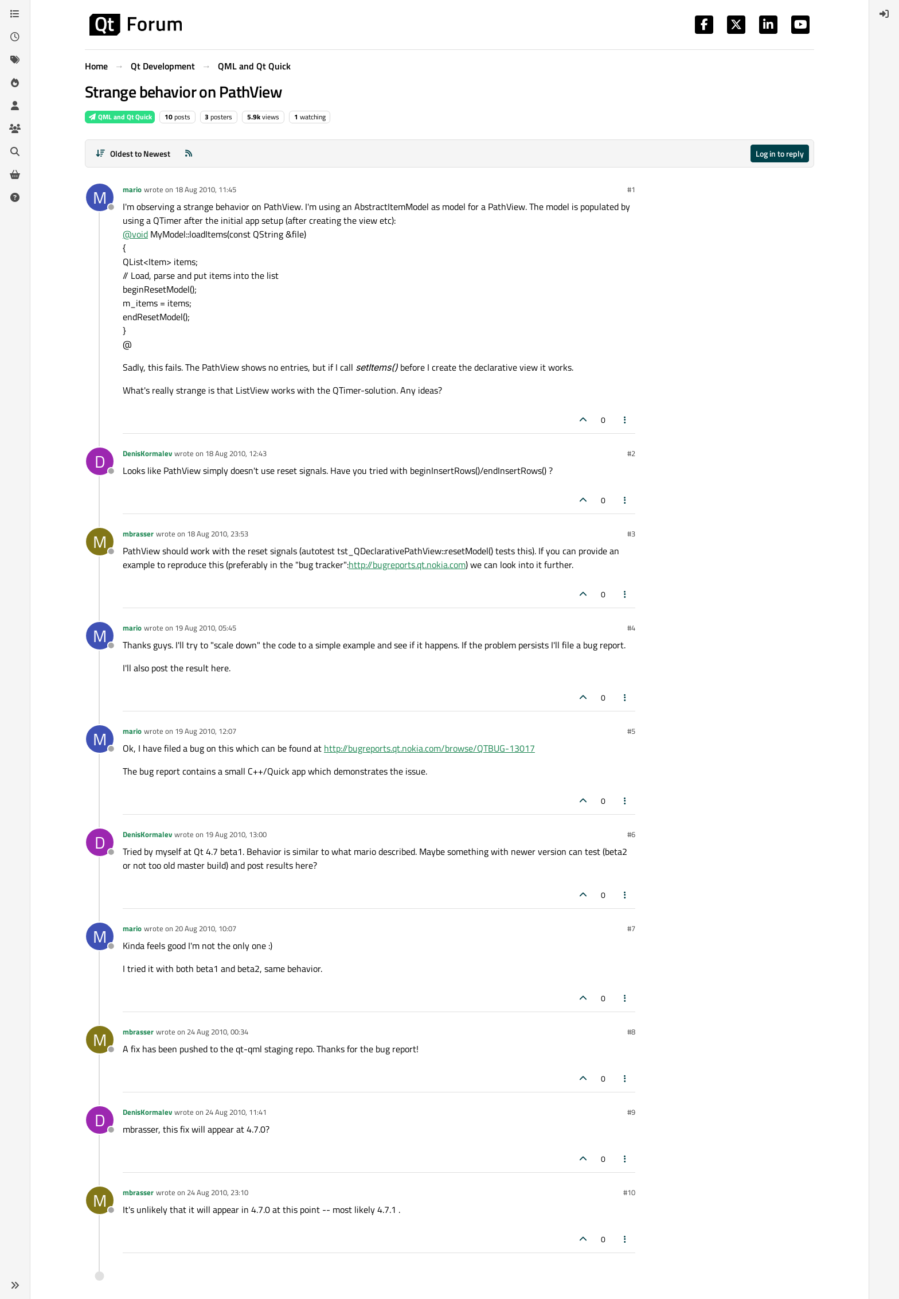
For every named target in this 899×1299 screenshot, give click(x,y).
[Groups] (15, 128)
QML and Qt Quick (120, 116)
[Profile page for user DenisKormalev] (100, 461)
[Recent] (15, 37)
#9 (631, 1112)
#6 (631, 834)
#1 (631, 189)
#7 (631, 928)
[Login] (884, 14)
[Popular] (15, 82)
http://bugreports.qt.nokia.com (407, 564)
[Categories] (15, 14)
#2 (631, 453)
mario (132, 189)
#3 (631, 533)
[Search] (15, 151)
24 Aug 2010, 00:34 (217, 1031)
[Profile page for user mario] (100, 197)
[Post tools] (625, 420)
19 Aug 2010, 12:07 (205, 731)
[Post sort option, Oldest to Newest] (132, 153)
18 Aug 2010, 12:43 (236, 453)
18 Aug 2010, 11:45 (205, 189)
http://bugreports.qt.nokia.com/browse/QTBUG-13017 (429, 748)
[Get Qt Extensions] (15, 174)
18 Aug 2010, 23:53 (217, 533)
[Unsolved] (15, 197)
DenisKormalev (147, 453)
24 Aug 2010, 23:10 (217, 1192)
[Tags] (15, 59)
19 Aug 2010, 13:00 (236, 834)
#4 (631, 627)
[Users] (15, 105)
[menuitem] (884, 14)
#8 (631, 1031)
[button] (15, 1285)
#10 (629, 1192)
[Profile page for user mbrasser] (100, 541)
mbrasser (138, 533)
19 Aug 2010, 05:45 (205, 627)
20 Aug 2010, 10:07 (205, 928)
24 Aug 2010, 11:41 (236, 1112)
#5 (631, 731)
